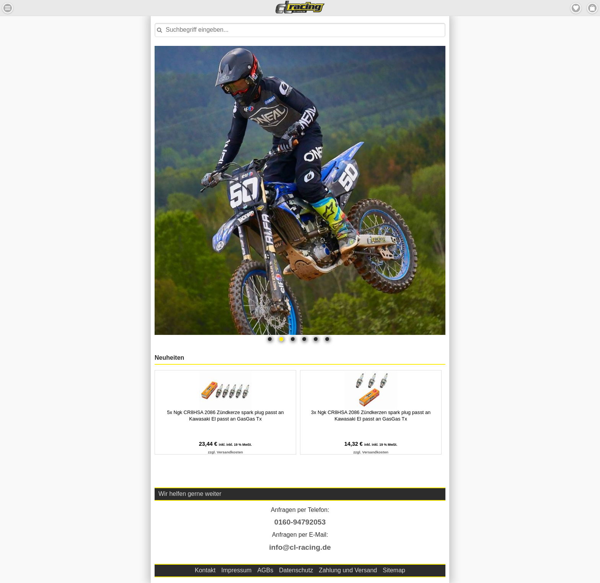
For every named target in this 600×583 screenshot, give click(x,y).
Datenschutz (296, 570)
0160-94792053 (300, 522)
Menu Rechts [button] (592, 8)
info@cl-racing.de (300, 547)
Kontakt (205, 570)
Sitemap (394, 570)
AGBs (265, 570)
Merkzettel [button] (576, 8)
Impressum (236, 570)
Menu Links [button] (7, 8)
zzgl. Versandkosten (225, 452)
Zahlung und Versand (348, 570)
